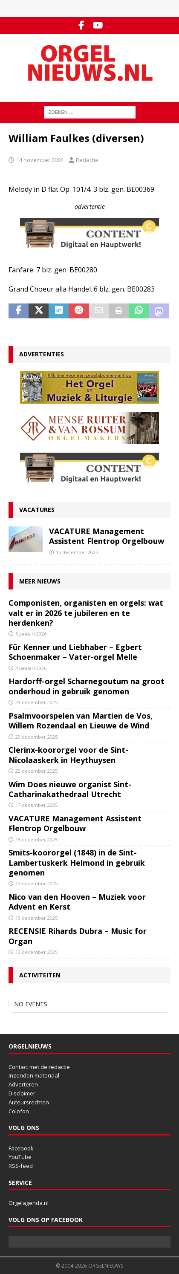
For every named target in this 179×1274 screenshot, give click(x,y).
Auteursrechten (29, 1102)
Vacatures (37, 510)
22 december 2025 (36, 771)
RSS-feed (21, 1166)
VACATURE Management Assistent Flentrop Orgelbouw (106, 536)
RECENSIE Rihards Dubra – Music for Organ (78, 936)
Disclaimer (22, 1093)
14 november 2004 (40, 160)
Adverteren (23, 1084)
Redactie (87, 160)
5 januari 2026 (30, 633)
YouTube (20, 1157)
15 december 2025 (77, 552)
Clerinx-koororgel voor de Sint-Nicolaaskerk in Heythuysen (68, 755)
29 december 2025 (36, 702)
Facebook (21, 1148)
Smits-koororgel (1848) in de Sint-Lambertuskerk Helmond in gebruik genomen (77, 862)
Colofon (19, 1111)
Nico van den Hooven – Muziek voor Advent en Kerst (77, 902)
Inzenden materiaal (34, 1075)
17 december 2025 (36, 805)
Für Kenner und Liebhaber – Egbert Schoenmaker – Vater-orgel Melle (75, 652)
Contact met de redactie (39, 1067)
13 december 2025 (36, 883)
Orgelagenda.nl (29, 1203)
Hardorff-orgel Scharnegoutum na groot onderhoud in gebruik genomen (87, 686)
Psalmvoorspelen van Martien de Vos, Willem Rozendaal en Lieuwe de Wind (81, 721)
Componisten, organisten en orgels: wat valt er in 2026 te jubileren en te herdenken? (86, 613)
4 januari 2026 (30, 668)
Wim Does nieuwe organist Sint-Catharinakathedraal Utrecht (70, 789)
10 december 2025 (36, 952)
